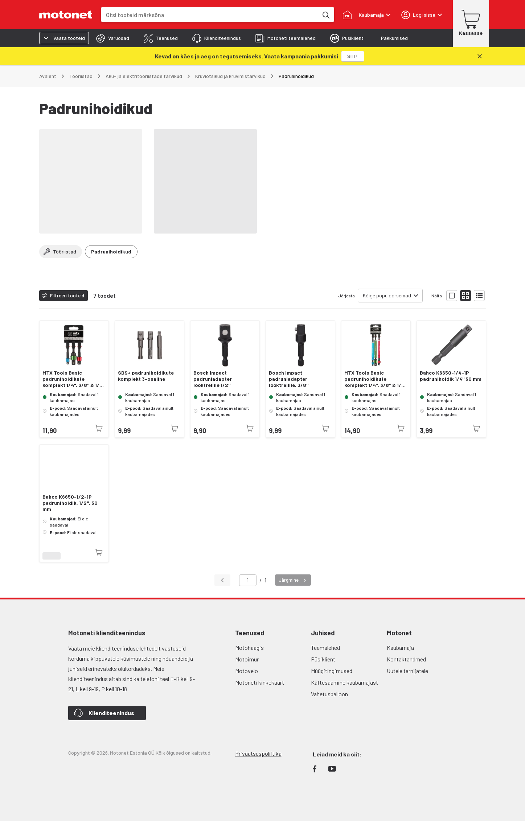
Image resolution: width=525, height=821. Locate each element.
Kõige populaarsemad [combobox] (387, 295)
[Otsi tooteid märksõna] (325, 14)
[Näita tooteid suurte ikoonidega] (451, 295)
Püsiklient (323, 659)
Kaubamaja (400, 647)
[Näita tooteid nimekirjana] (479, 295)
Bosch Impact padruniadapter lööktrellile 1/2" (212, 379)
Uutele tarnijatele (407, 670)
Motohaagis (249, 647)
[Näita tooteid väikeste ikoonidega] (465, 295)
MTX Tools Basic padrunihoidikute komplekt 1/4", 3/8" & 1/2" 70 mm (73, 379)
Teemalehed (325, 647)
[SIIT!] (352, 56)
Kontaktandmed (406, 659)
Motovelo (246, 670)
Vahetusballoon (329, 693)
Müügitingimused (331, 670)
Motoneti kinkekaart (259, 682)
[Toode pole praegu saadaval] (99, 428)
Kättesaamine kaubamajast (344, 682)
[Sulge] (479, 56)
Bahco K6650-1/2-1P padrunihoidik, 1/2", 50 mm (70, 503)
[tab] (112, 38)
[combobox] (209, 15)
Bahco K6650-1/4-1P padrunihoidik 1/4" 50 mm (450, 376)
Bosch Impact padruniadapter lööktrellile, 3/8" (288, 379)
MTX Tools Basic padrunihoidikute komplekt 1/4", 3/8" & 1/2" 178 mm (375, 379)
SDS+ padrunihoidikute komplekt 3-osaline (146, 376)
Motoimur (247, 659)
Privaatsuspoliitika (258, 753)
